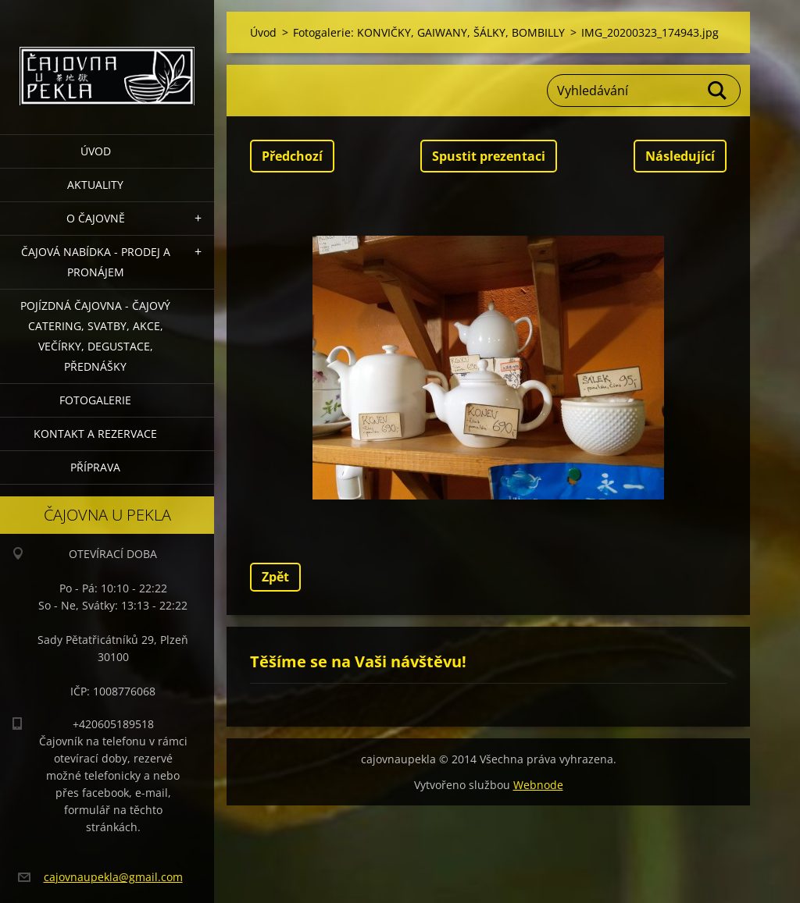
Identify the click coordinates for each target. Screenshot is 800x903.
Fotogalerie (95, 400)
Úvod (95, 151)
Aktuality (95, 184)
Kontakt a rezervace (95, 433)
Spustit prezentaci (488, 156)
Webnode (538, 784)
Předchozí (292, 156)
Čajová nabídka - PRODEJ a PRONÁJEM (95, 261)
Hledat (718, 90)
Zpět (275, 576)
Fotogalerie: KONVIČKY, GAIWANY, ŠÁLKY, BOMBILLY (429, 32)
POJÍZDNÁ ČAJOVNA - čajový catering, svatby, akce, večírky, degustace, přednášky (95, 336)
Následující (680, 156)
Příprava (95, 467)
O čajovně (95, 218)
